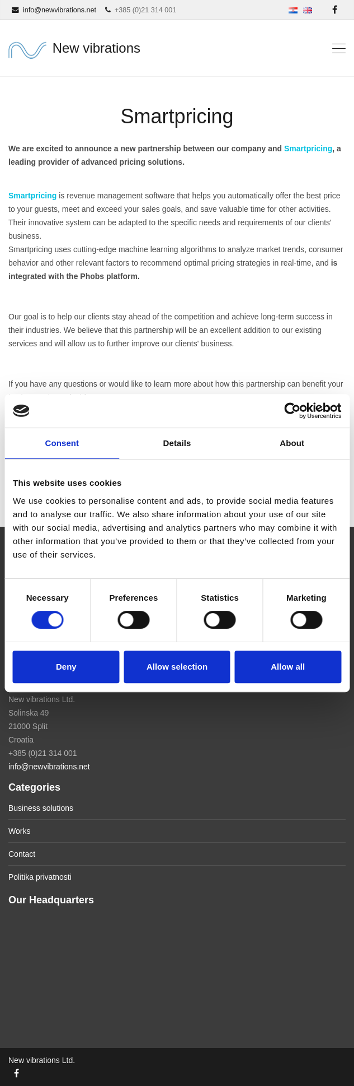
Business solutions (40, 808)
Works (19, 831)
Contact (21, 854)
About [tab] (292, 443)
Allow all (288, 666)
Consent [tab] (62, 443)
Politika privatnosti (40, 876)
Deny (66, 666)
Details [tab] (177, 443)
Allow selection (177, 666)
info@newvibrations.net (49, 766)
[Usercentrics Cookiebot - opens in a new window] (292, 410)
